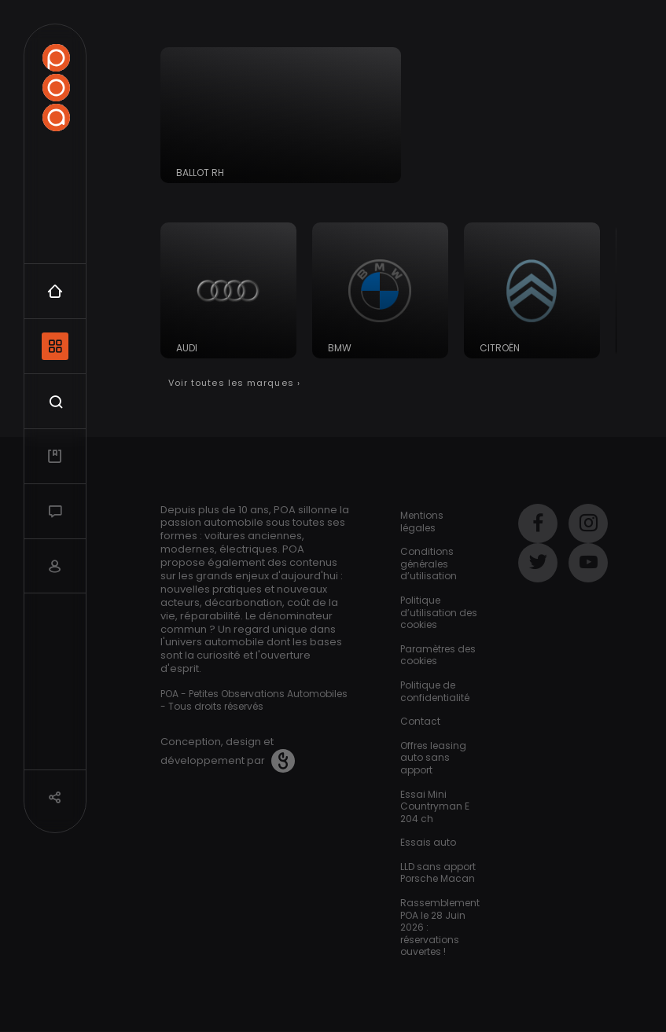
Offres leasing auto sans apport (433, 758)
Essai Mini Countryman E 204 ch (434, 806)
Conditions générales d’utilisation (428, 563)
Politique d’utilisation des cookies (438, 612)
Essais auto (428, 842)
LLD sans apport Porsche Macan (438, 873)
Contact (420, 721)
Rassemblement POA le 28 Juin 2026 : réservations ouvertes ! (440, 927)
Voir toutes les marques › (234, 382)
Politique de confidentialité (434, 691)
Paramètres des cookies (438, 655)
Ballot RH (200, 172)
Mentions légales (421, 521)
